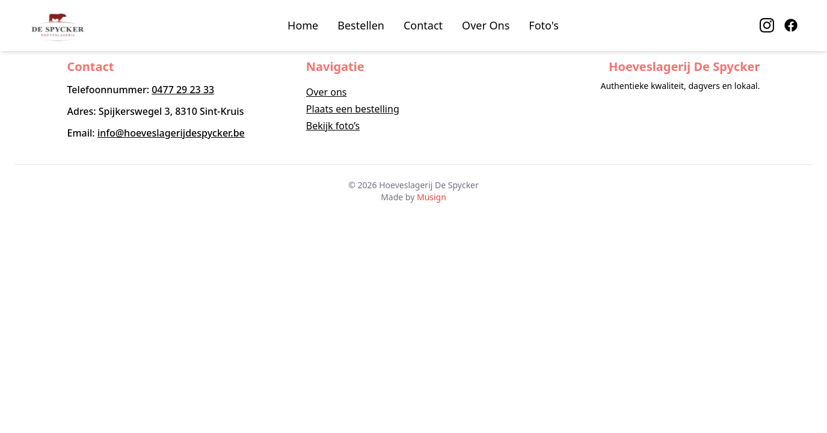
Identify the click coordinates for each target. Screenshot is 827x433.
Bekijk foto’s (333, 125)
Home (302, 25)
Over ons (326, 92)
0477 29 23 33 (183, 89)
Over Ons (485, 25)
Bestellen (360, 25)
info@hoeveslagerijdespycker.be (171, 133)
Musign (431, 197)
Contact (423, 25)
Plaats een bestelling (352, 108)
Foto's (544, 25)
